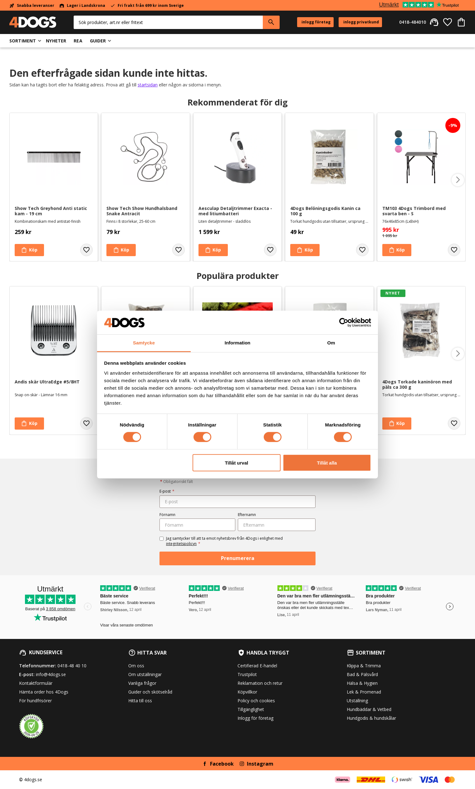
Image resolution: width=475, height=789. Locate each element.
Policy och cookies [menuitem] (256, 701)
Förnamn (167, 514)
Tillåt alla (327, 462)
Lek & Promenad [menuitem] (364, 692)
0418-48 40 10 (71, 666)
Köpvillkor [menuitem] (247, 692)
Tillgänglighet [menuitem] (251, 709)
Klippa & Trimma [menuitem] (364, 666)
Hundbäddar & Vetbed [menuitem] (369, 709)
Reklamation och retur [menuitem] (260, 683)
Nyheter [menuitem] (56, 41)
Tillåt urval (236, 462)
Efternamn (247, 514)
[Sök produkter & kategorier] (168, 22)
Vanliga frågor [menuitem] (142, 683)
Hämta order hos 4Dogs (43, 692)
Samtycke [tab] (144, 342)
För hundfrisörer (35, 701)
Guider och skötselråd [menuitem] (150, 692)
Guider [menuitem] (98, 41)
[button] (447, 22)
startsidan (148, 85)
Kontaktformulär (35, 683)
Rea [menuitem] (78, 41)
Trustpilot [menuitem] (247, 674)
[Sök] (271, 22)
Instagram (260, 763)
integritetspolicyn (181, 543)
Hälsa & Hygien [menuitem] (362, 683)
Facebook (222, 763)
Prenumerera (237, 558)
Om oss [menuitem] (136, 666)
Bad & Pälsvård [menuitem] (362, 674)
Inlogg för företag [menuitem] (255, 718)
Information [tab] (238, 342)
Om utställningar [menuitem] (145, 674)
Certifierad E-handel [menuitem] (257, 666)
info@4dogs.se (51, 674)
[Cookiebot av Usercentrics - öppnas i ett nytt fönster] (343, 322)
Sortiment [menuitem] (22, 41)
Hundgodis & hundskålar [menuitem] (371, 718)
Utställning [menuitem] (357, 701)
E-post (166, 491)
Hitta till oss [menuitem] (140, 701)
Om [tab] (331, 342)
